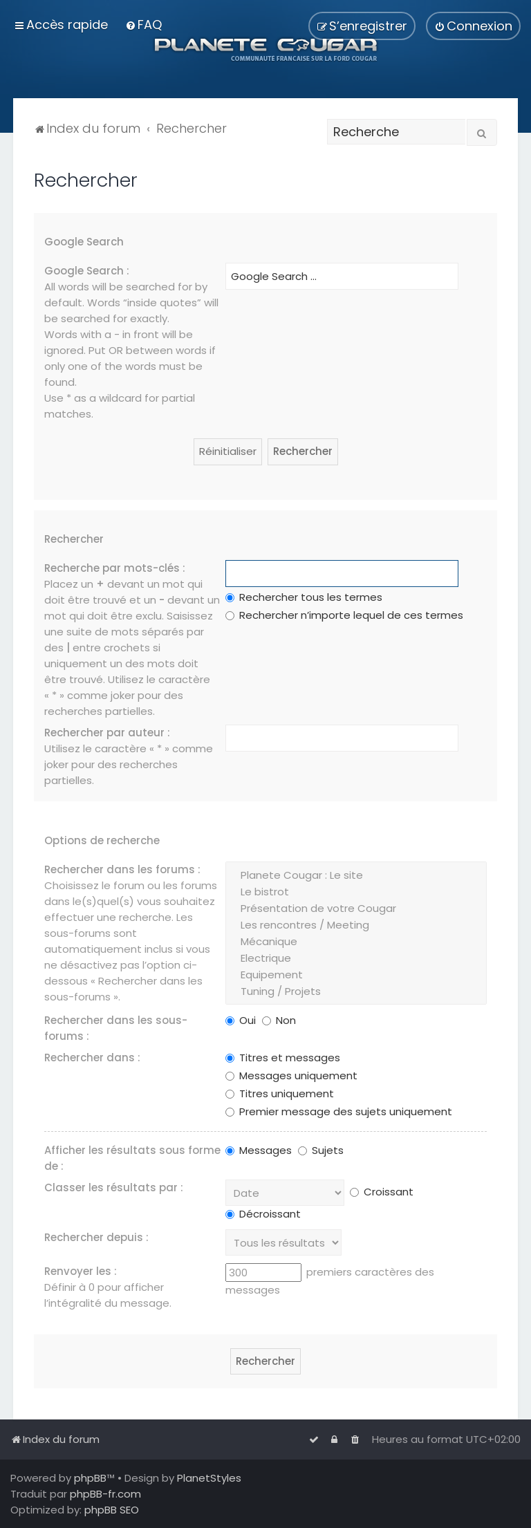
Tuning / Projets (356, 991)
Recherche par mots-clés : (114, 568)
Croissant (381, 1191)
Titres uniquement (279, 1093)
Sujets (321, 1150)
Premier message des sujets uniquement (338, 1111)
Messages (258, 1150)
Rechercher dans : (92, 1057)
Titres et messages (282, 1057)
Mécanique (356, 941)
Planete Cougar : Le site (356, 875)
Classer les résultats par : (113, 1187)
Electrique (356, 958)
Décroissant (263, 1213)
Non (279, 1020)
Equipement (356, 975)
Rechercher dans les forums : (122, 869)
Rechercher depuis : (96, 1237)
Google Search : (86, 270)
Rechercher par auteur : (107, 732)
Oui (240, 1020)
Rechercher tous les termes (303, 597)
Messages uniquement (291, 1075)
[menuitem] (143, 24)
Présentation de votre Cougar (356, 908)
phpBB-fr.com (105, 1494)
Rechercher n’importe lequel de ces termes (344, 615)
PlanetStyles (209, 1478)
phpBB (90, 1478)
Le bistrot (356, 892)
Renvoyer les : (80, 1271)
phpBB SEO (111, 1509)
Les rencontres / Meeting (356, 925)
